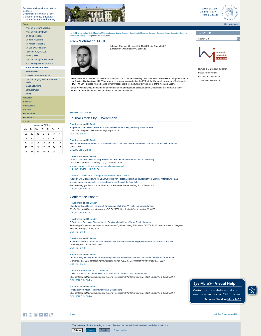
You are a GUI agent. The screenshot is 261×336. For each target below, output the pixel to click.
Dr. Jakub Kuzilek (33, 36)
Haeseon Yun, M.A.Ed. (36, 51)
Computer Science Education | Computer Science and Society (39, 18)
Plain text (74, 112)
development (97, 166)
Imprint (214, 314)
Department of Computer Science (39, 13)
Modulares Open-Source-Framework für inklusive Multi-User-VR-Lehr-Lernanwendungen (112, 206)
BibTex (88, 112)
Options (77, 330)
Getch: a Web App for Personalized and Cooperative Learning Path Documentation (109, 273)
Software (27, 101)
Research (27, 97)
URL (72, 150)
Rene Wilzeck (31, 71)
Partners (27, 109)
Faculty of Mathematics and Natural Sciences (111, 33)
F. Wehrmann (76, 124)
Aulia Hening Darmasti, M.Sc (39, 63)
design (117, 166)
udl (122, 166)
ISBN (77, 280)
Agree (91, 330)
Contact (26, 121)
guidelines (109, 166)
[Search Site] (218, 39)
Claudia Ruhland (33, 86)
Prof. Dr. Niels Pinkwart (36, 32)
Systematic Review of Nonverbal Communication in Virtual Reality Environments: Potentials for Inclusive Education (124, 143)
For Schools (28, 117)
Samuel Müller (32, 90)
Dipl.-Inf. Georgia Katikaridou (39, 59)
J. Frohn (74, 175)
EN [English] (203, 32)
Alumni (28, 93)
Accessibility (233, 314)
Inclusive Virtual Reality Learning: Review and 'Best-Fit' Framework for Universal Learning (112, 159)
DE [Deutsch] (199, 32)
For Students (29, 113)
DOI (72, 133)
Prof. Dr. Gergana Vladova (37, 28)
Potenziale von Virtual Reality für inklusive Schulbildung (96, 290)
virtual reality (85, 166)
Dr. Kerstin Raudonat (35, 43)
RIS (81, 112)
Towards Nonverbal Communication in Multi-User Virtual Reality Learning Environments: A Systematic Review (121, 241)
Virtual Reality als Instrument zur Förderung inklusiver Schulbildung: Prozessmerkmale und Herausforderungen (122, 257)
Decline (104, 330)
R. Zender (92, 124)
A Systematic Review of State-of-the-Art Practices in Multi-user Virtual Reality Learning (110, 222)
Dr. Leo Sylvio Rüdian (35, 47)
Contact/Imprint (231, 24)
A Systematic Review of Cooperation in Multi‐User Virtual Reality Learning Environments (111, 127)
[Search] (238, 39)
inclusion (74, 166)
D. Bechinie (84, 175)
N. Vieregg (96, 175)
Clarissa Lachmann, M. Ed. (38, 75)
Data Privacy (222, 314)
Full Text (84, 169)
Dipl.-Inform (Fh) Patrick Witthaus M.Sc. (41, 80)
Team (25, 24)
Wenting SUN (31, 55)
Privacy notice (120, 330)
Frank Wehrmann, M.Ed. (37, 67)
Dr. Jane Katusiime (34, 39)
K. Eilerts (124, 175)
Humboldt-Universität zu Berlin (81, 33)
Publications (29, 105)
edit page (72, 314)
